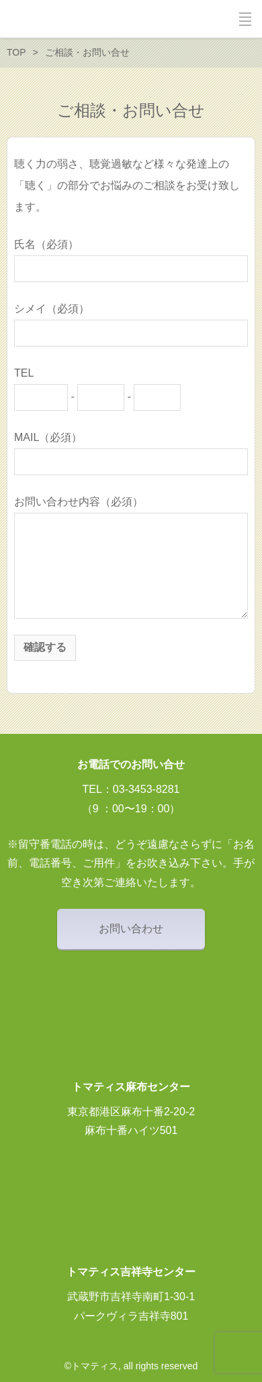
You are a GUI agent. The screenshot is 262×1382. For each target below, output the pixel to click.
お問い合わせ (131, 928)
